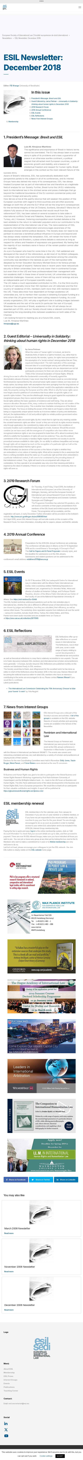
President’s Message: (46, 98)
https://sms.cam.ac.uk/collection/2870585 (22, 618)
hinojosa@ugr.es (11, 323)
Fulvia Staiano (30, 763)
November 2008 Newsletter (19, 1266)
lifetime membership (58, 842)
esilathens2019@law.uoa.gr (37, 559)
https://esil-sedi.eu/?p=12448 (25, 599)
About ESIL (8, 1369)
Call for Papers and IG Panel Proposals (44, 551)
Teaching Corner (11, 1391)
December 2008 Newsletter (19, 1305)
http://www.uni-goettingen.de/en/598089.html (29, 517)
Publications (9, 1387)
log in (33, 831)
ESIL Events (35, 113)
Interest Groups (10, 1380)
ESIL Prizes (8, 1376)
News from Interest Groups (42, 119)
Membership (13, 121)
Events (7, 1383)
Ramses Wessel (63, 677)
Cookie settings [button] (46, 1456)
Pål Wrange (14, 86)
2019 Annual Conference (41, 110)
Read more (9, 1233)
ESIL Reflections (37, 116)
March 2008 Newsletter (17, 1228)
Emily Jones (65, 760)
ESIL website (37, 850)
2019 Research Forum (40, 107)
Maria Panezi (15, 763)
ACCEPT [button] (60, 1456)
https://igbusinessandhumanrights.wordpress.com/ (23, 791)
